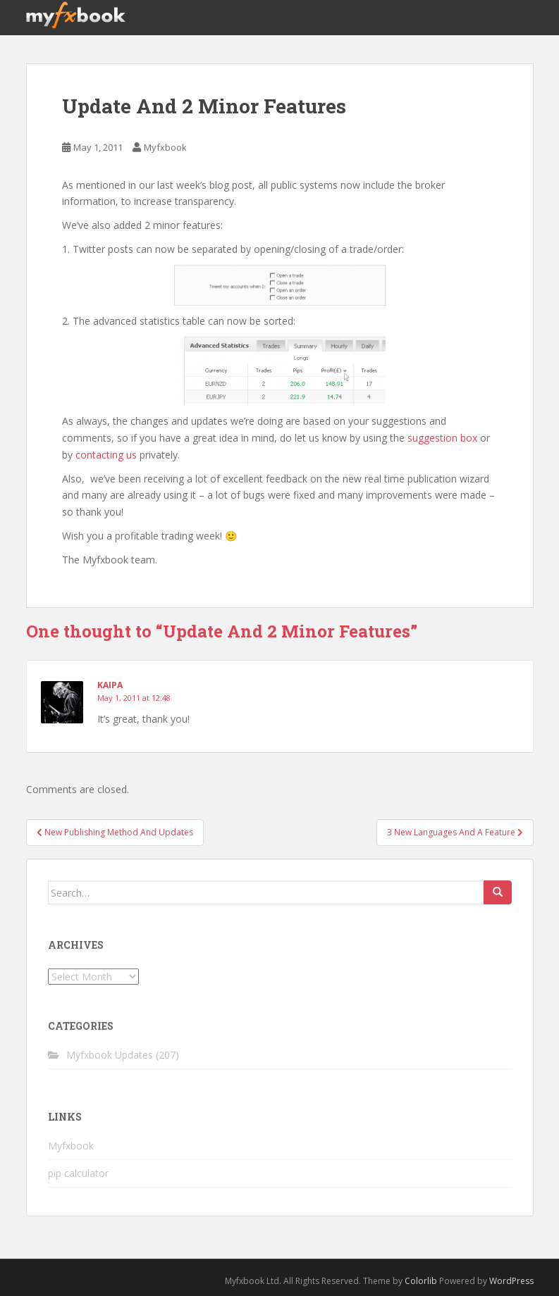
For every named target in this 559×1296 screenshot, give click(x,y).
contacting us (106, 454)
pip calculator (78, 1173)
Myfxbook (165, 147)
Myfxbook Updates (109, 1054)
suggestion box (442, 437)
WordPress (511, 1281)
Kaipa (110, 685)
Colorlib (421, 1281)
